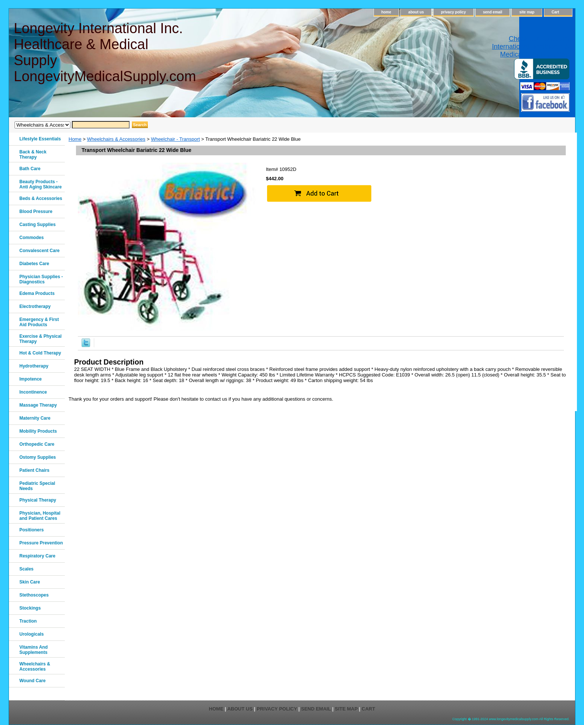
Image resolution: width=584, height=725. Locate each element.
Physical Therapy (37, 500)
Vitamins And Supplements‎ (33, 650)
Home (75, 139)
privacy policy (453, 12)
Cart (555, 12)
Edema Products (37, 293)
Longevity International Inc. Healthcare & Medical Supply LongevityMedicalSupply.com (104, 52)
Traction (28, 621)
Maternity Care (34, 418)
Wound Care (32, 680)
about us (416, 12)
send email (492, 12)
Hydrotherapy (33, 366)
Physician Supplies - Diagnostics (41, 279)
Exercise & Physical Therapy (40, 339)
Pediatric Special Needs (37, 486)
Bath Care (30, 168)
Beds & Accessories (40, 198)
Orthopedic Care (36, 444)
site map (526, 12)
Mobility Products (38, 431)
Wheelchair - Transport (175, 139)
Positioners (31, 529)
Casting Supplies (37, 224)
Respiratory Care (37, 556)
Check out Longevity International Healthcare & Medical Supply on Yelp (530, 46)
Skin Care (29, 582)
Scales (26, 569)
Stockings (30, 608)
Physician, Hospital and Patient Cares (39, 516)
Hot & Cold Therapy (40, 353)
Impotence (30, 379)
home (386, 12)
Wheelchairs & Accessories (116, 139)
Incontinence (33, 392)
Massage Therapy (38, 405)
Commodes (31, 237)
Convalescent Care (39, 250)
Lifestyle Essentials (40, 138)
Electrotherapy (35, 306)
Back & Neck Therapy (33, 154)
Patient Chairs (34, 470)
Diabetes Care (34, 263)
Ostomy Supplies (37, 457)
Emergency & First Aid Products (39, 322)
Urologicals (31, 634)
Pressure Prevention (41, 543)
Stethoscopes (34, 595)
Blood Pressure (36, 211)
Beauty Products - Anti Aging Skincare (40, 184)
